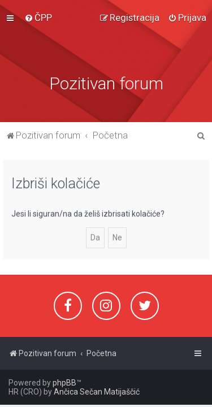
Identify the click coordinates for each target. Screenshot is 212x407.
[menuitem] (38, 13)
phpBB (64, 382)
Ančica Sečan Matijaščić (97, 391)
